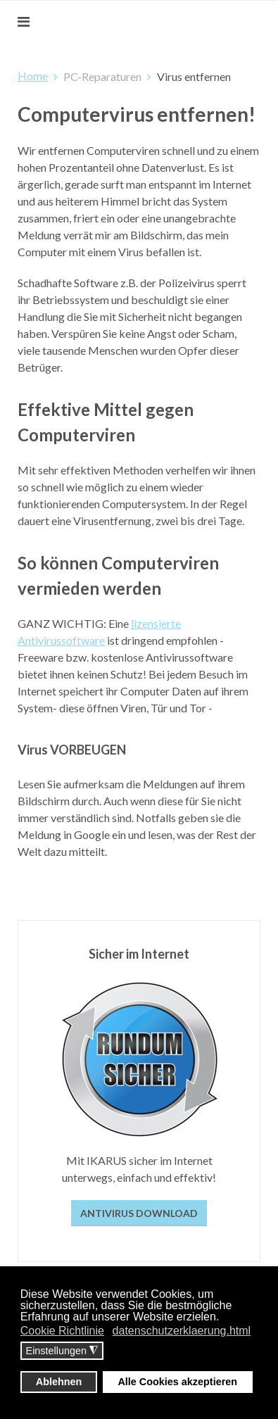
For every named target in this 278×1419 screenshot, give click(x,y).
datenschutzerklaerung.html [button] (182, 1331)
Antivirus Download (139, 1213)
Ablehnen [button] (59, 1381)
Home (33, 75)
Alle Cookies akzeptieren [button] (177, 1381)
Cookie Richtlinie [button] (62, 1331)
